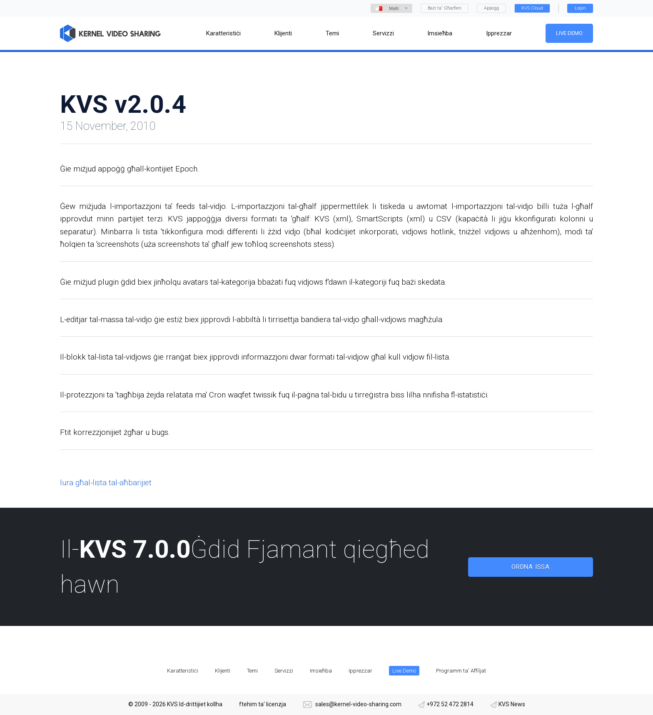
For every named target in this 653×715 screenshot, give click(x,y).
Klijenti (222, 671)
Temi (252, 671)
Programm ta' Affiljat (461, 671)
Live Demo (569, 33)
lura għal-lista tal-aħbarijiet (106, 482)
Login (580, 8)
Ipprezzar (360, 671)
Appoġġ (491, 8)
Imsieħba (321, 671)
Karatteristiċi (182, 671)
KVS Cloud (532, 8)
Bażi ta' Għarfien (444, 8)
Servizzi (283, 671)
